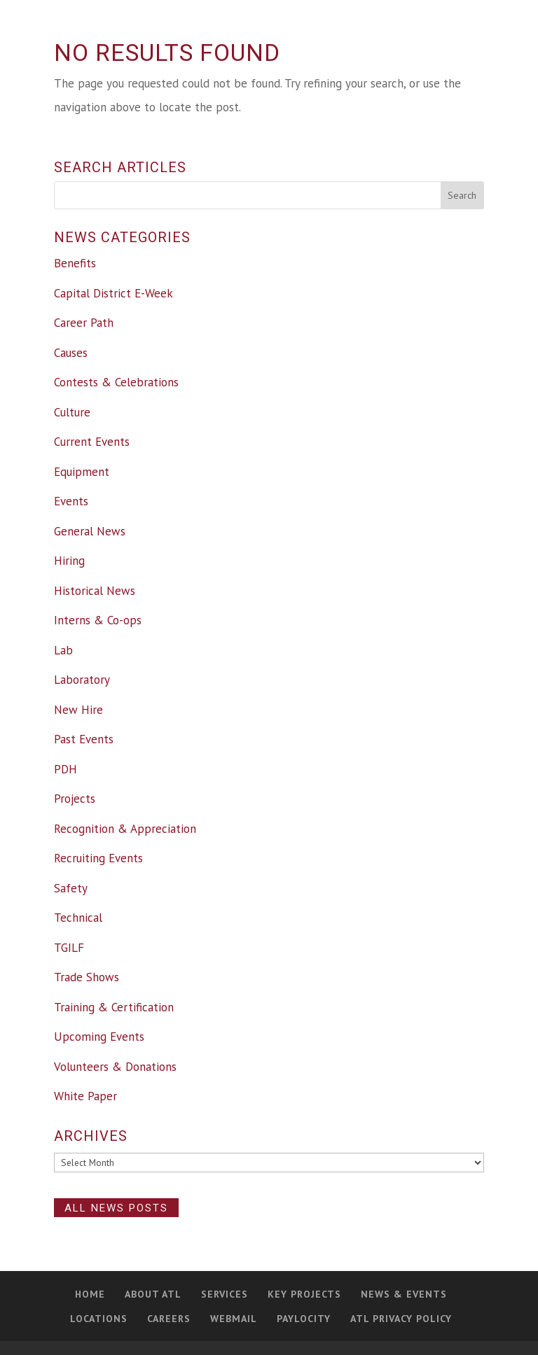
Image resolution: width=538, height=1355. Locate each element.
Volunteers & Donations (115, 1066)
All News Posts (116, 1207)
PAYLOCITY (304, 1318)
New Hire (78, 709)
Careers (169, 1318)
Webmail (233, 1318)
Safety (71, 888)
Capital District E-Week (113, 293)
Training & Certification (114, 1007)
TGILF (69, 947)
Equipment (81, 471)
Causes (71, 352)
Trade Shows (86, 977)
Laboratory (82, 679)
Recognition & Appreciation (125, 828)
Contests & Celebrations (116, 382)
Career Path (83, 322)
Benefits (75, 263)
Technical (78, 917)
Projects (74, 798)
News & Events (404, 1294)
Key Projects (304, 1294)
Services (224, 1294)
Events (71, 501)
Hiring (69, 560)
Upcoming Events (99, 1036)
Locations (98, 1318)
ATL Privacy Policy (401, 1318)
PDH (65, 769)
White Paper (85, 1096)
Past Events (83, 739)
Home (90, 1294)
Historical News (94, 590)
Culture (72, 412)
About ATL (153, 1294)
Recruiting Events (98, 858)
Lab (63, 650)
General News (89, 531)
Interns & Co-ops (98, 620)
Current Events (92, 441)
